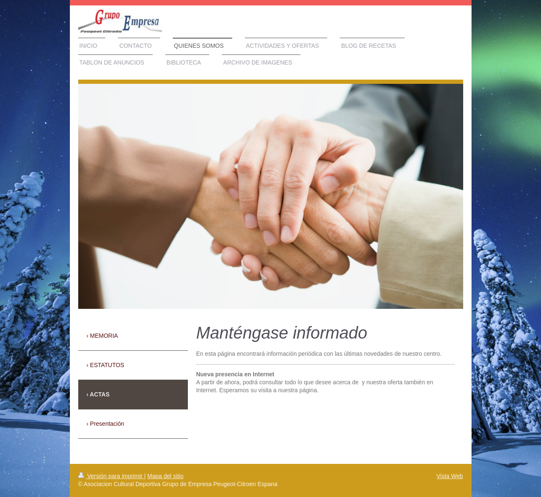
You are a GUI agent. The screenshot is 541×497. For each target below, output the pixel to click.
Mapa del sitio (165, 476)
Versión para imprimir (111, 476)
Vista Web (449, 476)
